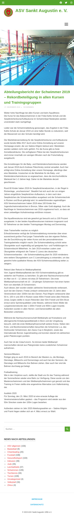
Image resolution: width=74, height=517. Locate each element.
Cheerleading (13, 452)
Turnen (10, 476)
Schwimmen (28, 107)
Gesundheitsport (14, 458)
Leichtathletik (13, 467)
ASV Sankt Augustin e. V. (41, 10)
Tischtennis (12, 473)
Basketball (12, 449)
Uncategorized (13, 479)
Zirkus (10, 485)
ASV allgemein (14, 446)
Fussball (11, 455)
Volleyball (11, 482)
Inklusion (11, 461)
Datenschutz (37, 505)
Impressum (37, 499)
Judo (9, 464)
